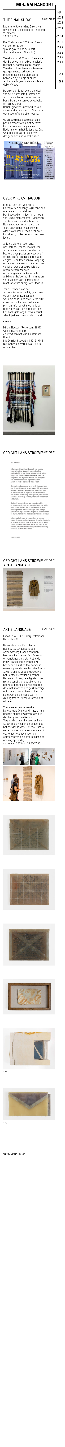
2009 (60, 47)
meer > (7, 321)
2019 (60, 28)
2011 (60, 42)
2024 (60, 17)
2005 (60, 57)
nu (59, 12)
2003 (60, 62)
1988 (60, 81)
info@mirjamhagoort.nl (15, 340)
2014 (60, 36)
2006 (60, 52)
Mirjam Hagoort (35, 4)
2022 (60, 22)
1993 (60, 74)
